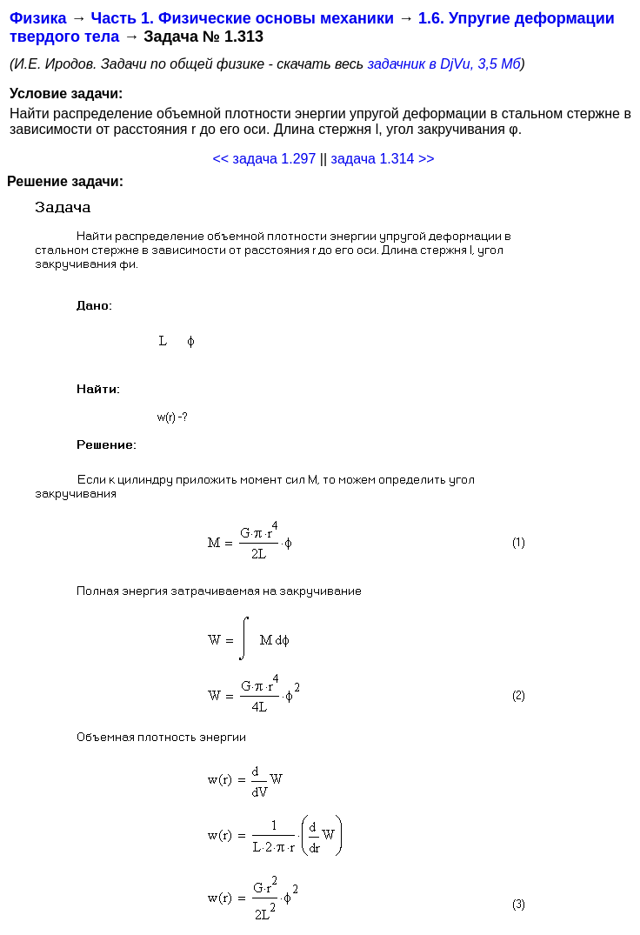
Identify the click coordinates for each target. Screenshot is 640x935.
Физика (38, 18)
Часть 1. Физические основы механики (242, 18)
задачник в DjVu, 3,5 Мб (444, 64)
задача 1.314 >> (383, 158)
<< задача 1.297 (264, 158)
